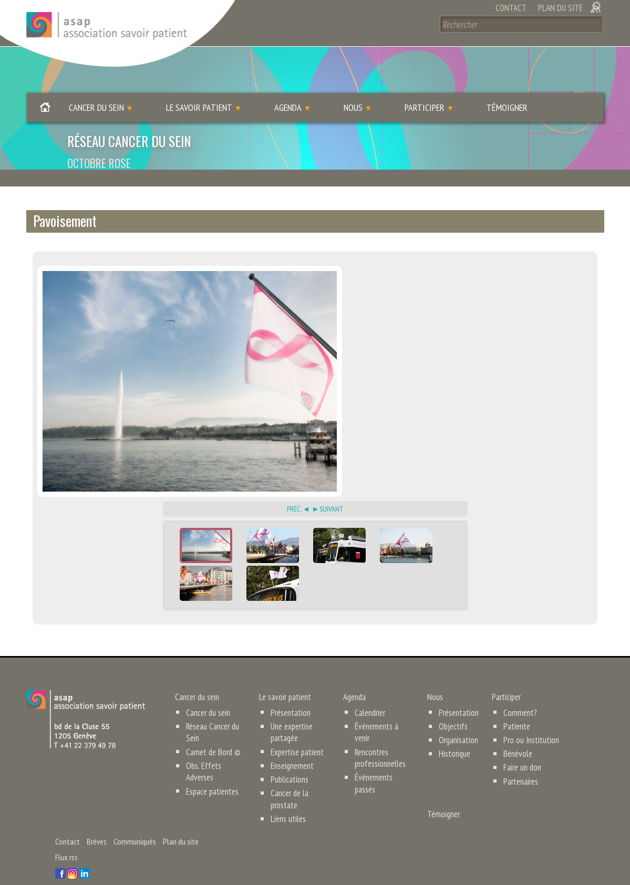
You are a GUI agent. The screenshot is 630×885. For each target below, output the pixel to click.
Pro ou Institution (528, 724)
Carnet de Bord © (212, 735)
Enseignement (292, 749)
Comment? (517, 696)
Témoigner (507, 91)
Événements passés (384, 749)
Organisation (458, 724)
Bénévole (515, 737)
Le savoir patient (199, 91)
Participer (425, 91)
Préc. (294, 492)
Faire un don (519, 751)
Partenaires (518, 764)
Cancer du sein (96, 91)
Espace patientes (212, 774)
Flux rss (66, 840)
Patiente (514, 709)
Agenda (288, 91)
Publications (289, 762)
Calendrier (370, 696)
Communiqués (134, 824)
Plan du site (560, 8)
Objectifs (453, 709)
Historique (454, 737)
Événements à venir (384, 709)
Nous (353, 91)
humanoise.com (234, 868)
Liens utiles (288, 802)
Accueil (45, 94)
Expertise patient (297, 735)
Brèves (97, 824)
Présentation (291, 696)
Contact (510, 8)
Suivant (331, 492)
